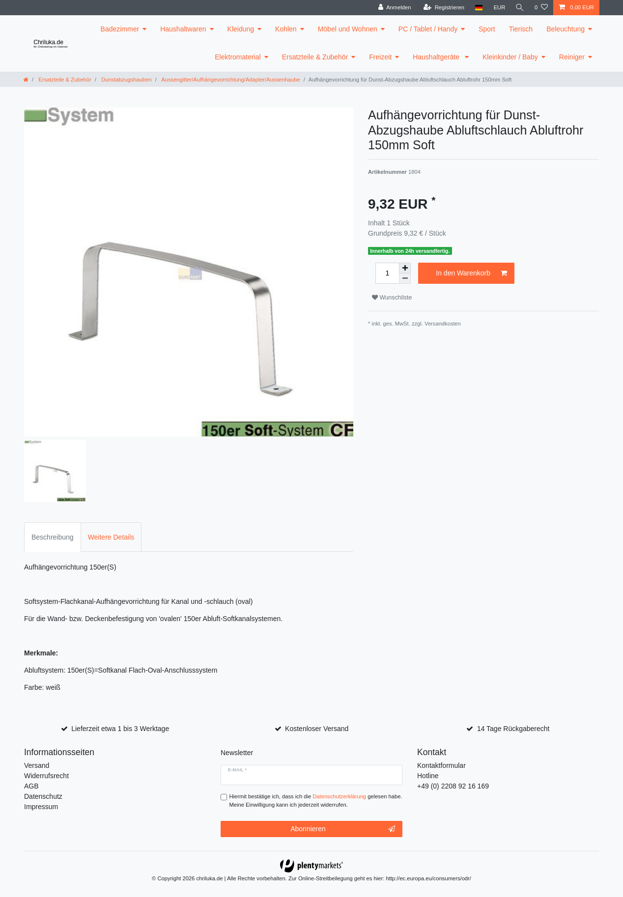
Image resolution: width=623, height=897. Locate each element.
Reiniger (572, 57)
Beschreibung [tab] (52, 537)
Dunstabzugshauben (126, 79)
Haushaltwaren (183, 29)
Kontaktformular (441, 765)
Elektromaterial (237, 57)
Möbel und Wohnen (347, 29)
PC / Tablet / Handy (427, 29)
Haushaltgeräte (437, 57)
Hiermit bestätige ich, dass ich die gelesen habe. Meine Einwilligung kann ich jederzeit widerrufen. (315, 800)
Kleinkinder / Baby (510, 57)
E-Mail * (237, 769)
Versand (36, 765)
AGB (31, 786)
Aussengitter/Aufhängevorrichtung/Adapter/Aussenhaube (230, 79)
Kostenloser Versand (316, 729)
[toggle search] (519, 7)
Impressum (41, 807)
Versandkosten (443, 323)
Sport (487, 29)
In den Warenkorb (471, 273)
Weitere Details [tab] (111, 537)
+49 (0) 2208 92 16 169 (453, 786)
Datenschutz (43, 796)
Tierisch (521, 29)
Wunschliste (392, 297)
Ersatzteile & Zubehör (315, 57)
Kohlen (286, 29)
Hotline (428, 776)
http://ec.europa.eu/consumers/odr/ (428, 878)
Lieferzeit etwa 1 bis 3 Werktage (120, 729)
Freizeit (380, 57)
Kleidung (241, 29)
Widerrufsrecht (46, 776)
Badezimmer (120, 29)
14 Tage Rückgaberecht (513, 729)
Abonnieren (342, 829)
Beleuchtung (565, 29)
